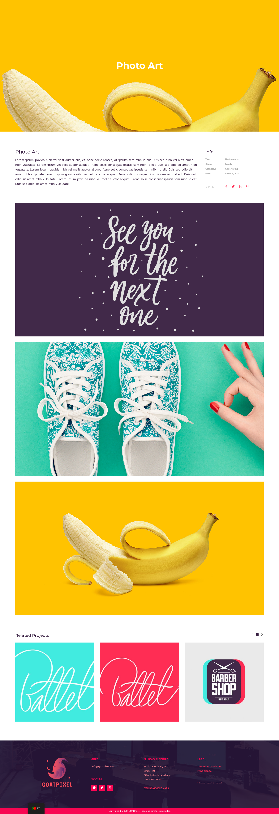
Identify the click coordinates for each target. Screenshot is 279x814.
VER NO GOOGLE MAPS (156, 788)
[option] (54, 682)
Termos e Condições (209, 767)
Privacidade (204, 771)
